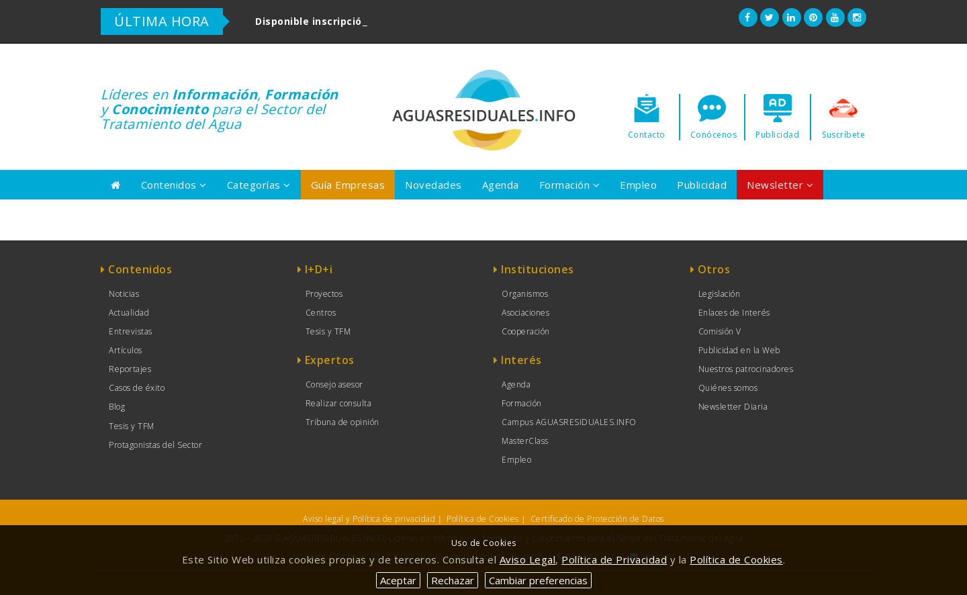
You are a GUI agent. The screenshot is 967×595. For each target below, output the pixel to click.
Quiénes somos (728, 388)
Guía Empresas (348, 184)
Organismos (525, 294)
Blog (117, 406)
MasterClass (525, 441)
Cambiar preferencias (538, 580)
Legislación (719, 294)
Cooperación (526, 331)
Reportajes (130, 369)
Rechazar (452, 580)
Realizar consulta (339, 403)
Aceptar (398, 580)
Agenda (500, 184)
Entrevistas (130, 331)
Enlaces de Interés (734, 312)
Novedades (433, 184)
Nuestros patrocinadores (746, 369)
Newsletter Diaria (733, 406)
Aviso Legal (528, 559)
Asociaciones (525, 312)
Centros (321, 312)
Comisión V (719, 331)
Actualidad (129, 312)
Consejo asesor (334, 384)
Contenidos (174, 184)
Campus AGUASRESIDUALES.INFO (569, 422)
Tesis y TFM (131, 426)
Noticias (124, 294)
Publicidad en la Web (739, 350)
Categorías (259, 184)
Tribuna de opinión (342, 422)
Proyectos (324, 294)
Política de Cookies (483, 518)
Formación (569, 184)
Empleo (638, 184)
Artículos (125, 350)
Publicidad (702, 184)
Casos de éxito (137, 388)
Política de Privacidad (614, 559)
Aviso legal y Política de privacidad (369, 518)
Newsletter (780, 184)
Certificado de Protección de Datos (597, 518)
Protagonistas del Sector (155, 445)
